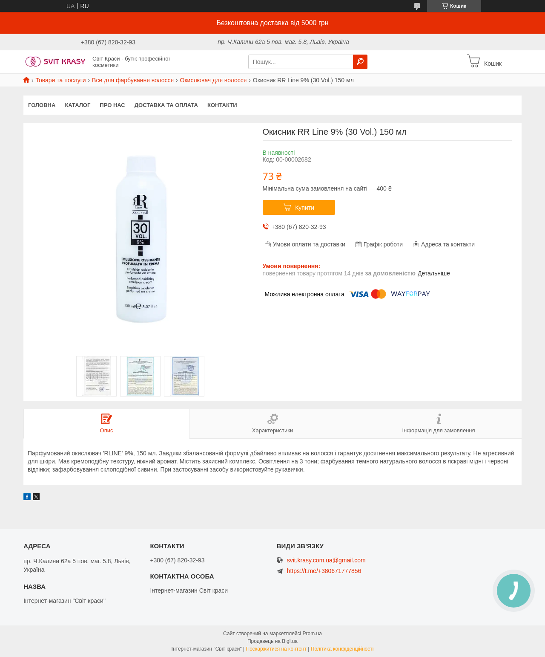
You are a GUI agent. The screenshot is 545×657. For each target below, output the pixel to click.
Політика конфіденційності (342, 649)
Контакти (222, 105)
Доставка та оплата (166, 105)
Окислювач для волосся (213, 80)
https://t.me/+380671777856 (324, 570)
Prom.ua (312, 634)
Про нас (112, 105)
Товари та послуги (60, 80)
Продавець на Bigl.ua (272, 641)
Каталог (77, 105)
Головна (41, 105)
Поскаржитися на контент (276, 649)
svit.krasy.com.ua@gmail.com (326, 560)
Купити (304, 207)
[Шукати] (360, 62)
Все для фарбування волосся (133, 80)
